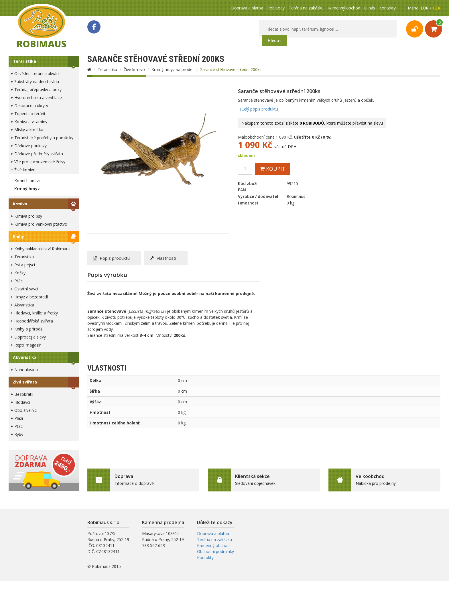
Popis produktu (111, 258)
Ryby (18, 434)
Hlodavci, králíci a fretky (36, 313)
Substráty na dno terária (36, 81)
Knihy (18, 236)
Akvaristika (24, 305)
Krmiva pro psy (28, 216)
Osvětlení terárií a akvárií (37, 73)
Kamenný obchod (344, 8)
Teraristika (24, 61)
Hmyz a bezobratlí (31, 297)
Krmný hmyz (27, 188)
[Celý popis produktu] (259, 109)
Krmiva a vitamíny (30, 121)
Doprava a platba (247, 8)
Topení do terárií (29, 113)
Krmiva (20, 203)
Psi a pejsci (24, 264)
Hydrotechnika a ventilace (38, 97)
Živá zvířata (25, 382)
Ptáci (18, 281)
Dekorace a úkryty (31, 105)
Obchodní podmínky (215, 551)
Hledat (274, 40)
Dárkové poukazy (30, 145)
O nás (369, 8)
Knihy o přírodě (28, 329)
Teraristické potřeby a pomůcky (43, 137)
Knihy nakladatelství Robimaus (42, 248)
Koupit (272, 168)
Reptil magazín (28, 345)
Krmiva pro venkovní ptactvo (40, 224)
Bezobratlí (23, 394)
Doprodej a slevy (30, 337)
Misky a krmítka (28, 129)
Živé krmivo (25, 169)
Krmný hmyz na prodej (172, 69)
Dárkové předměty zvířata (38, 153)
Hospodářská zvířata (33, 321)
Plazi (18, 418)
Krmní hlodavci (28, 180)
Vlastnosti (163, 258)
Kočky (19, 273)
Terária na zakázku (306, 8)
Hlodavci (22, 402)
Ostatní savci (26, 289)
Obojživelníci (26, 410)
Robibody (276, 8)
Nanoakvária (26, 369)
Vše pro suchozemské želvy (39, 161)
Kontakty (387, 8)
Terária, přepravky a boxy (38, 89)
